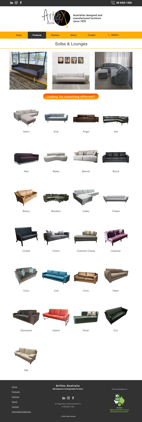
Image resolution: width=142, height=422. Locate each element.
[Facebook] (21, 3)
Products (16, 392)
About (14, 401)
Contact (15, 407)
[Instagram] (16, 3)
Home (14, 387)
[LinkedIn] (11, 3)
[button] (71, 97)
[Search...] (119, 35)
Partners (15, 397)
